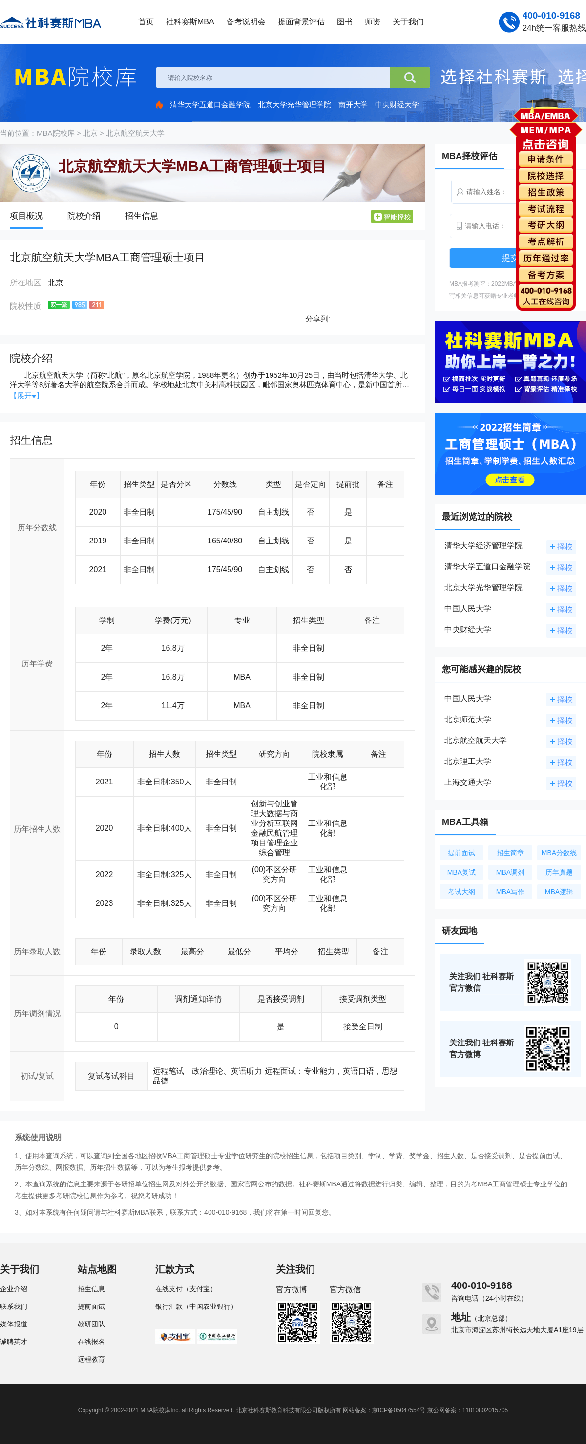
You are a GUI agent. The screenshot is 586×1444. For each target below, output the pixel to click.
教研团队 (91, 1324)
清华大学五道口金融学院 (210, 105)
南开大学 (353, 105)
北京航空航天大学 (135, 133)
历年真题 (559, 872)
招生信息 (141, 216)
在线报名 (91, 1341)
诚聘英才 (13, 1341)
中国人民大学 (467, 608)
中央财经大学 (397, 105)
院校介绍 (84, 216)
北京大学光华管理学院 (294, 105)
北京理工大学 (467, 761)
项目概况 (26, 216)
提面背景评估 (301, 22)
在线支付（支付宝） (186, 1289)
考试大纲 (461, 892)
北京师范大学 (467, 719)
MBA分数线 (559, 853)
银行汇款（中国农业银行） (196, 1306)
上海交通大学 (467, 782)
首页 (146, 22)
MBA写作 (510, 892)
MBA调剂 (510, 872)
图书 (345, 22)
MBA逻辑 (559, 892)
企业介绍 (13, 1289)
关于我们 (408, 22)
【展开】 (26, 395)
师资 (372, 22)
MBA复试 (461, 872)
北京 (90, 133)
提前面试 (461, 853)
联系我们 (13, 1306)
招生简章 (510, 853)
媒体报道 (13, 1324)
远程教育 (91, 1359)
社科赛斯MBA (190, 22)
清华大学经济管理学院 (483, 546)
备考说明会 (246, 22)
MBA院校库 (56, 133)
